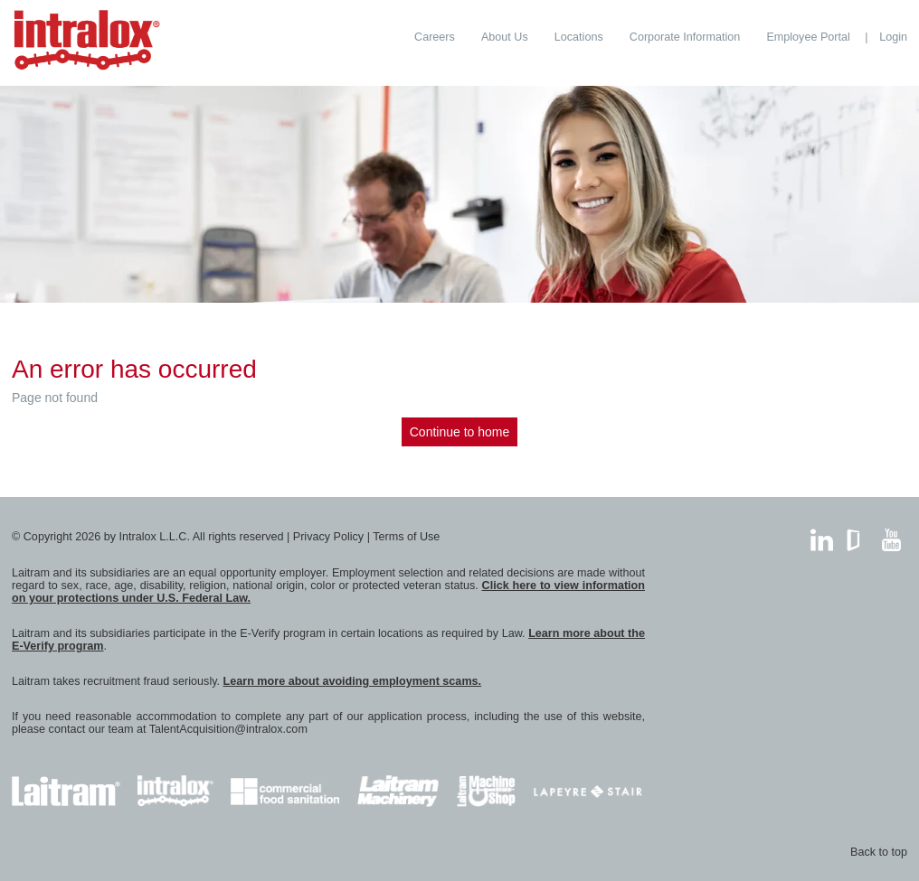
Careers (434, 37)
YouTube (891, 535)
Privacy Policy (328, 536)
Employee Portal (807, 37)
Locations (578, 37)
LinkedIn (822, 535)
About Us (504, 37)
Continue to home (460, 432)
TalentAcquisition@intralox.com (228, 729)
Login (893, 37)
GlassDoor (857, 535)
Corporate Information (685, 37)
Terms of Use (406, 536)
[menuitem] (434, 37)
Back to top (878, 852)
